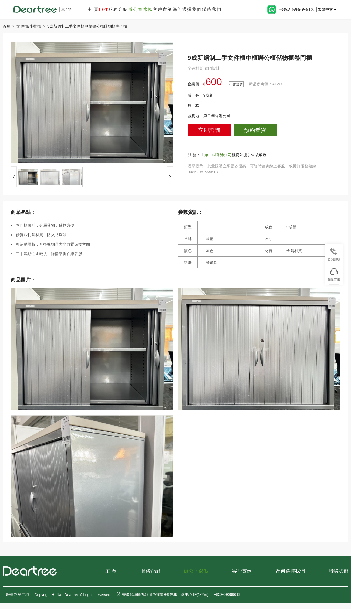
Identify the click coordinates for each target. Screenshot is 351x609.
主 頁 (97, 9)
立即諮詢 (209, 130)
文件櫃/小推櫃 (28, 26)
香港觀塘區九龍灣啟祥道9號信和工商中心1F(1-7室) (162, 594)
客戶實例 (162, 9)
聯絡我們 (211, 9)
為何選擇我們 (187, 9)
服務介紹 (118, 9)
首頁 (7, 26)
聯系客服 (334, 275)
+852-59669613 (296, 9)
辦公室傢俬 (140, 9)
